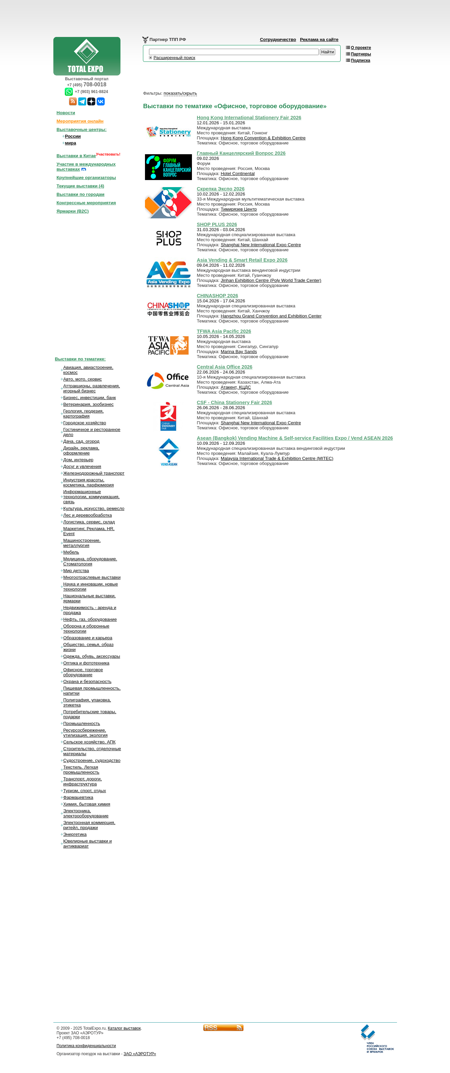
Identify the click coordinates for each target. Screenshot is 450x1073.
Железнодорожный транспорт (93, 473)
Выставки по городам (81, 194)
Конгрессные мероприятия (86, 202)
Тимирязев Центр (239, 209)
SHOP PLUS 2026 (217, 224)
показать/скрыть (180, 93)
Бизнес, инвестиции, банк (89, 397)
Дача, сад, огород (81, 441)
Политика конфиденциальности (86, 1045)
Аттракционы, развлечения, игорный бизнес (91, 388)
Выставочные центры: (82, 129)
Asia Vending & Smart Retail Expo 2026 (242, 260)
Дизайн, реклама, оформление (81, 450)
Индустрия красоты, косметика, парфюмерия (88, 482)
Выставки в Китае (76, 155)
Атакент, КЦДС (236, 387)
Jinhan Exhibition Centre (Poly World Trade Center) (271, 280)
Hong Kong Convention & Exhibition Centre (263, 137)
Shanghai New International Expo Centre (261, 244)
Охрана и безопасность (87, 681)
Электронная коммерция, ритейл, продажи (89, 825)
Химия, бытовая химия (86, 804)
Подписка (360, 60)
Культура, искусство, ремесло (93, 508)
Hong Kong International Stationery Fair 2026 (249, 117)
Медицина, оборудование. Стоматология (90, 561)
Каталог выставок (124, 1028)
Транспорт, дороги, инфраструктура (82, 781)
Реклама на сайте (319, 39)
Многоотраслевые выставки (92, 577)
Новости (66, 112)
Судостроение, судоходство (91, 760)
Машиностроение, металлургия (82, 543)
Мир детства (76, 570)
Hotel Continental (238, 173)
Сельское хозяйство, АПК (89, 741)
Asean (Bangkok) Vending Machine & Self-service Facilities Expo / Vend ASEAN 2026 (295, 438)
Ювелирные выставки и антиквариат (87, 844)
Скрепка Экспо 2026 (221, 188)
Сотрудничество (278, 39)
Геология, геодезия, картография (83, 414)
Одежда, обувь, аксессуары (91, 656)
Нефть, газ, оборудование (90, 619)
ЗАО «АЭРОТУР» (139, 1053)
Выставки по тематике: (80, 358)
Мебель (71, 552)
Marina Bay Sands (239, 351)
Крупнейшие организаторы (86, 177)
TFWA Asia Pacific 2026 (224, 331)
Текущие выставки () (80, 185)
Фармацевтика (78, 797)
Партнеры (361, 54)
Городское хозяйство (84, 422)
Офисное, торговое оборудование (83, 672)
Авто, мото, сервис (82, 379)
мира (70, 142)
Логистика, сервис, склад (89, 521)
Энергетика (75, 834)
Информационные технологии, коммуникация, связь (91, 496)
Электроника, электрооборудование (86, 813)
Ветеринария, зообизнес (88, 404)
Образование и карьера (87, 637)
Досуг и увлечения (82, 466)
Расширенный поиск (174, 57)
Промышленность (81, 723)
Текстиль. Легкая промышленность (81, 770)
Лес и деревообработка (87, 515)
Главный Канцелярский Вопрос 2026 (241, 153)
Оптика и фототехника (86, 663)
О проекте (361, 47)
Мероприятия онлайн (80, 121)
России (73, 136)
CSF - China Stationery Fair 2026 (234, 402)
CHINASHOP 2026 (217, 295)
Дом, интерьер (78, 459)
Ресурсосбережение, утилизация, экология (85, 733)
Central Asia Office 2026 (225, 367)
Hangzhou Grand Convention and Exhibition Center (271, 315)
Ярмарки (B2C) (73, 211)
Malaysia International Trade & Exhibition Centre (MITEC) (277, 458)
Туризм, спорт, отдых (84, 790)
